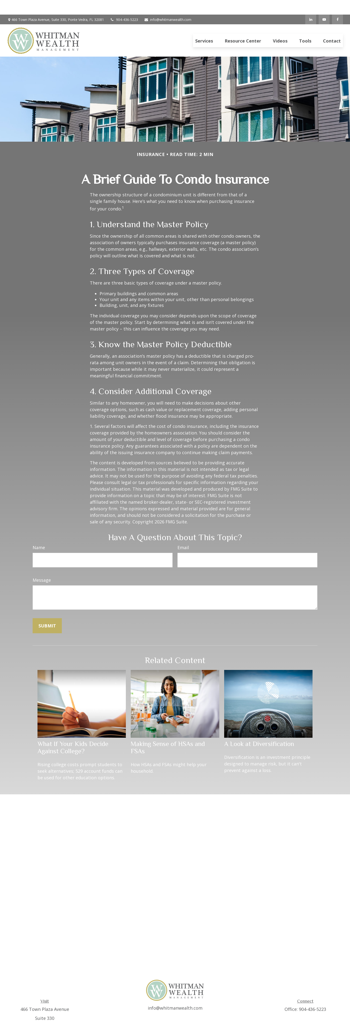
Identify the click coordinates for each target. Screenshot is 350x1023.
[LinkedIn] (310, 5)
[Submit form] (47, 611)
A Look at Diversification (259, 729)
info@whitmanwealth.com (167, 5)
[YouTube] (324, 5)
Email (183, 533)
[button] (204, 25)
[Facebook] (337, 5)
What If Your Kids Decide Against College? (72, 733)
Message (42, 565)
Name (39, 533)
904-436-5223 (124, 5)
